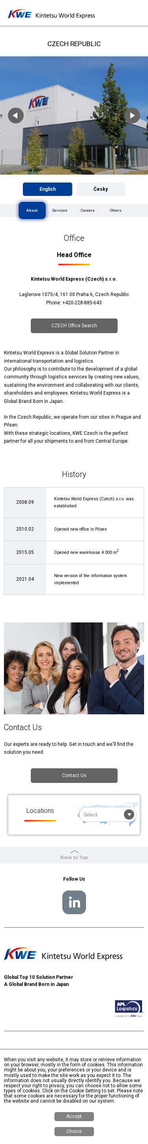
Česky (101, 189)
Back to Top (74, 857)
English (47, 189)
